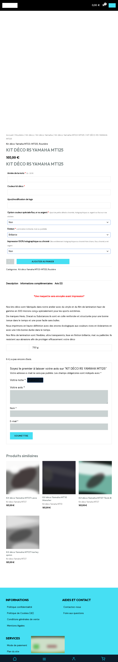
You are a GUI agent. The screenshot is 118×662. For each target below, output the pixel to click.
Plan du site (13, 625)
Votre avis (17, 361)
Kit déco (30, 108)
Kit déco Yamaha (44, 108)
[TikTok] (113, 652)
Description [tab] (12, 257)
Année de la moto (20, 146)
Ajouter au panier (43, 235)
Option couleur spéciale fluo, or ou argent (57, 188)
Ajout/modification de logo (20, 173)
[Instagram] (108, 652)
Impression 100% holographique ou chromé (57, 217)
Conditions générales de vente (23, 593)
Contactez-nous (72, 580)
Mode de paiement (17, 619)
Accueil (9, 108)
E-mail (14, 394)
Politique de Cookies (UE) (20, 586)
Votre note (18, 353)
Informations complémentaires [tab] (36, 257)
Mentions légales (16, 599)
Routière (19, 108)
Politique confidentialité (19, 580)
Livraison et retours (17, 631)
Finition (27, 202)
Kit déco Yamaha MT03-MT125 (70, 108)
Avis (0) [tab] (59, 257)
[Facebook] (103, 652)
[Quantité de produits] (10, 235)
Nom (13, 381)
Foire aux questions (73, 586)
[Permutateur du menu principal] (112, 5)
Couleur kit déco (16, 160)
